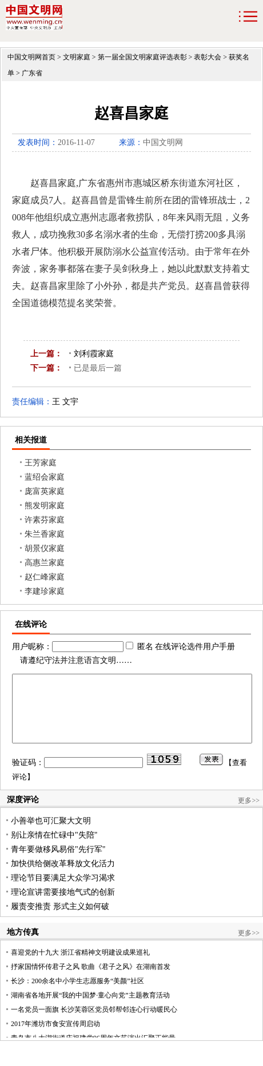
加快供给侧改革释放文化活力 (63, 877)
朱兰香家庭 (45, 534)
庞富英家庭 (45, 491)
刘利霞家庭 (94, 353)
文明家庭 (76, 57)
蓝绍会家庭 (45, 477)
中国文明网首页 (31, 57)
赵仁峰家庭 (45, 577)
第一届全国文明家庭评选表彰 (142, 57)
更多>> (249, 814)
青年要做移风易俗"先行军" (58, 863)
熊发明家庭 (45, 505)
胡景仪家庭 (45, 548)
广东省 (32, 73)
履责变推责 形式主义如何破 (60, 920)
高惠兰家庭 (45, 562)
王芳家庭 (41, 462)
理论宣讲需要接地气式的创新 (63, 906)
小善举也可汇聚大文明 (51, 834)
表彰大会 (207, 57)
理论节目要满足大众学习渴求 (63, 891)
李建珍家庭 (45, 591)
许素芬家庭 (45, 520)
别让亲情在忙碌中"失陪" (54, 848)
